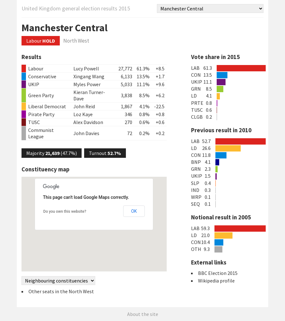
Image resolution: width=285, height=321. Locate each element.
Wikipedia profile (216, 280)
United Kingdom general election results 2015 (76, 8)
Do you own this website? (64, 211)
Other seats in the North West (61, 291)
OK (134, 211)
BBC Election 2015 (218, 273)
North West (76, 40)
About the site (142, 314)
